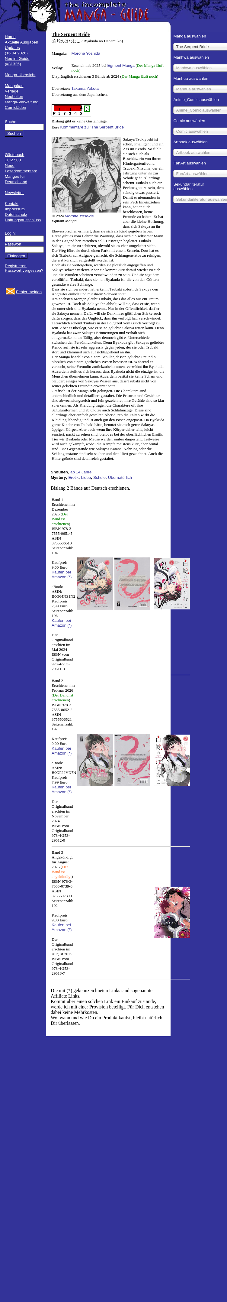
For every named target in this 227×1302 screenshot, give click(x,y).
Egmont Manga (121, 65)
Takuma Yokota (84, 88)
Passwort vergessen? (24, 270)
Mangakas (14, 85)
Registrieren (16, 266)
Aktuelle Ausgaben (21, 42)
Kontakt (11, 203)
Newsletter (14, 192)
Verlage (11, 91)
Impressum (15, 209)
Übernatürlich (120, 477)
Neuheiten (14, 96)
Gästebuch (14, 154)
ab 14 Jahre (80, 472)
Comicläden (15, 107)
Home (10, 36)
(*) (69, 577)
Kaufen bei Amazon (61, 574)
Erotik (73, 477)
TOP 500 (13, 160)
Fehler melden (29, 292)
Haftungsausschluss (23, 220)
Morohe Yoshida (85, 53)
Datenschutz (16, 214)
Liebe (86, 477)
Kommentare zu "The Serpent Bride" (92, 127)
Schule (99, 477)
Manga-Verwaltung (21, 102)
